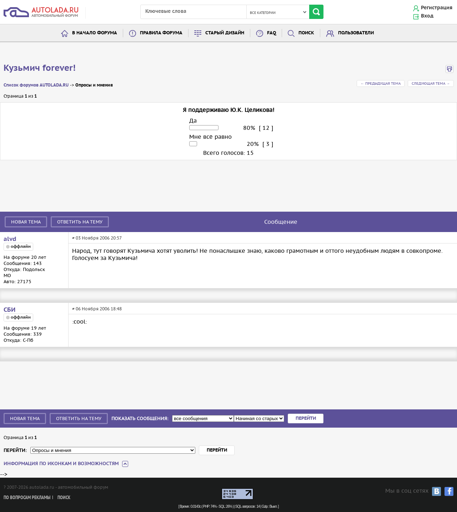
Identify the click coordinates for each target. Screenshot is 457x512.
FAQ (271, 33)
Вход (427, 16)
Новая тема (26, 222)
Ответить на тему (79, 222)
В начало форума (94, 33)
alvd (10, 239)
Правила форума (161, 33)
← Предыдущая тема (381, 83)
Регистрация (436, 8)
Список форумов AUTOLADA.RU (36, 85)
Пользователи (356, 33)
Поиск (306, 33)
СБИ (9, 310)
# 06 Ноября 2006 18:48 (97, 308)
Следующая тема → (431, 83)
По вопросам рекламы (27, 498)
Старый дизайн (224, 33)
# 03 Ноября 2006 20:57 (97, 238)
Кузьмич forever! (40, 68)
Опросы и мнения (94, 85)
